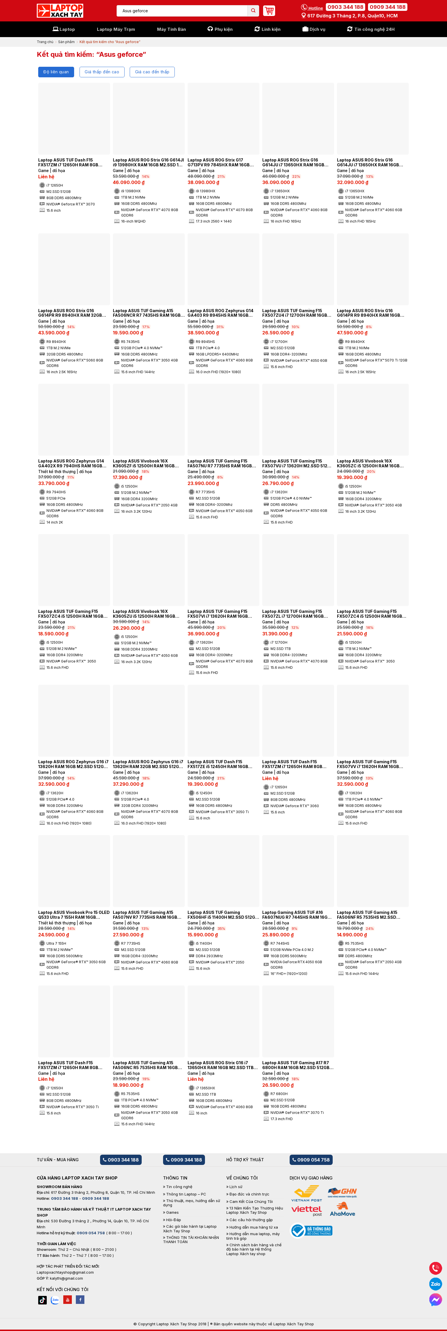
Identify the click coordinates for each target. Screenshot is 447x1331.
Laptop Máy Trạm (116, 29)
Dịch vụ (317, 29)
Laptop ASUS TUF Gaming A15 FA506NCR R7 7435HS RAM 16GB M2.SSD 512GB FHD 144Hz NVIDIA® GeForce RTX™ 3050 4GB (148, 313)
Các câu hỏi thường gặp (251, 1220)
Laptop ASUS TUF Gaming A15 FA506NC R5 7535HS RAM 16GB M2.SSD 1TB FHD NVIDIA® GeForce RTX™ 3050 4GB (148, 1065)
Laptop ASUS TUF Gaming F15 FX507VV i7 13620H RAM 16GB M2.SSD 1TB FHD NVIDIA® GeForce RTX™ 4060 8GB (372, 764)
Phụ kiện (224, 29)
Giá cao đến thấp (152, 71)
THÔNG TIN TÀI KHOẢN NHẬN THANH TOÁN (191, 1239)
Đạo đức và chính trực (249, 1194)
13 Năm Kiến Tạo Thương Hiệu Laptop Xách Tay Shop (254, 1210)
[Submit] (253, 11)
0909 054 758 (311, 1160)
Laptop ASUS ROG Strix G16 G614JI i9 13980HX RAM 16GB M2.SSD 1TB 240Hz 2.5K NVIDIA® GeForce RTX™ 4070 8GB (148, 162)
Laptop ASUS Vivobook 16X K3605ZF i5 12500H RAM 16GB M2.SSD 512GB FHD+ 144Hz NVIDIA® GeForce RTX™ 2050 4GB (147, 463)
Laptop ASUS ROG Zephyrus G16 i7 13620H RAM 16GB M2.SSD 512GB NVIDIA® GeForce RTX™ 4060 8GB (73, 764)
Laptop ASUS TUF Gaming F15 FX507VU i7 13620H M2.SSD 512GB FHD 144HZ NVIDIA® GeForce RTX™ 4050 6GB (298, 463)
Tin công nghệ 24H (374, 29)
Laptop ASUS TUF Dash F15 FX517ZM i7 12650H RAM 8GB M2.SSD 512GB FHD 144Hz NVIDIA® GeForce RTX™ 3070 (73, 162)
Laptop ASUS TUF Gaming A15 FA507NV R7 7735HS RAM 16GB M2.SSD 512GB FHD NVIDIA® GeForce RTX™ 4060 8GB (145, 915)
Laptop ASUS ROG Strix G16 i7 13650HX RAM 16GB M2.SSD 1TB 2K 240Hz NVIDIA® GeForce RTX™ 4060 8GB (222, 1065)
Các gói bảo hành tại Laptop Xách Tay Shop (190, 1228)
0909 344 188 (388, 7)
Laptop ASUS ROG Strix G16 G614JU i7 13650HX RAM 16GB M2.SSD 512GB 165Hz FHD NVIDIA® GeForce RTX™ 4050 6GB (372, 162)
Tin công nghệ (179, 1187)
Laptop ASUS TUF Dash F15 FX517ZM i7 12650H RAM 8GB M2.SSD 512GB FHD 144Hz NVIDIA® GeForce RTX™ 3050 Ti (73, 1065)
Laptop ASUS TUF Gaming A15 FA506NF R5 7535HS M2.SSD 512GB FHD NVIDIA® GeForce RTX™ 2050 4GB (372, 915)
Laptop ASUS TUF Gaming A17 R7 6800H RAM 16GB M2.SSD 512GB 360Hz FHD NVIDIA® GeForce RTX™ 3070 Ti (298, 1065)
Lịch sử (235, 1187)
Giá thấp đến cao (102, 71)
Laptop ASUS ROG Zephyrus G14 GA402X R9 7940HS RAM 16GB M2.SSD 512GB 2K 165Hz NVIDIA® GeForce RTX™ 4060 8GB (72, 463)
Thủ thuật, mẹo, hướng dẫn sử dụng (191, 1203)
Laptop (67, 29)
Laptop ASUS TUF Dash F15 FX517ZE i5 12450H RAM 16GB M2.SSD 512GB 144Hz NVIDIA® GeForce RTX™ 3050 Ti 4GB (218, 764)
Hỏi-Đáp (173, 1220)
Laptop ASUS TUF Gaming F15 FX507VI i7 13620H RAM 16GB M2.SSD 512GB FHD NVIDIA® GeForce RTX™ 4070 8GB (218, 614)
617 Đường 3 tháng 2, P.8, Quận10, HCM (349, 16)
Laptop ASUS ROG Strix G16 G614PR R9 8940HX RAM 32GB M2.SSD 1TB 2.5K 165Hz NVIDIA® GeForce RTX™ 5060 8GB (71, 313)
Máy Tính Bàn (171, 29)
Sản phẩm (66, 42)
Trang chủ (45, 42)
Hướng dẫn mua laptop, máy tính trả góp (253, 1236)
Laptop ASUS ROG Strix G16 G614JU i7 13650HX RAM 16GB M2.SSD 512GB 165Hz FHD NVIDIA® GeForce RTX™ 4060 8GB (297, 162)
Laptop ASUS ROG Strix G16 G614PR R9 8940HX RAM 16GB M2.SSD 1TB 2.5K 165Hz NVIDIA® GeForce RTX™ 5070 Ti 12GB (370, 313)
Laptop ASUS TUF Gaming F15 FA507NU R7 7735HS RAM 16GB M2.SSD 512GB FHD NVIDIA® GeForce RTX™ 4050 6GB (220, 463)
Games (172, 1212)
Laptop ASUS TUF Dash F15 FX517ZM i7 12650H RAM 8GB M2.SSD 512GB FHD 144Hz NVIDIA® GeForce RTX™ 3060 (297, 764)
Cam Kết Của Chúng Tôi (251, 1201)
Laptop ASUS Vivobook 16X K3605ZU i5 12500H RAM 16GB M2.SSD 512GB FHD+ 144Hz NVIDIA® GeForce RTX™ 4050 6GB (147, 614)
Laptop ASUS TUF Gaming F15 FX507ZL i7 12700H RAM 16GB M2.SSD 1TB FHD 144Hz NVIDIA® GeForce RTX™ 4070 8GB (295, 614)
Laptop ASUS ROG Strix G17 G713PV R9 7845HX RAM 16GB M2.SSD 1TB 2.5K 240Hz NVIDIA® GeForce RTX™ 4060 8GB (221, 162)
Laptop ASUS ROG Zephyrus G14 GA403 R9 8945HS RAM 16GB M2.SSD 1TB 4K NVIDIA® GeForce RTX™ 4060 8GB (221, 313)
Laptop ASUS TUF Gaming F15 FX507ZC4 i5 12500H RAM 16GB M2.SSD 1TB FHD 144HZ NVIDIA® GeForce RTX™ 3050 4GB (370, 614)
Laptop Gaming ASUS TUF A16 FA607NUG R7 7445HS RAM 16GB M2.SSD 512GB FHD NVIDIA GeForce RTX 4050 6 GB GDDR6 (296, 915)
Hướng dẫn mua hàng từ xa (253, 1227)
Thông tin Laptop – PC (186, 1194)
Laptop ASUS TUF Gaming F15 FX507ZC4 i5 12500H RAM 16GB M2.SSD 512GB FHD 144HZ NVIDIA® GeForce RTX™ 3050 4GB (74, 614)
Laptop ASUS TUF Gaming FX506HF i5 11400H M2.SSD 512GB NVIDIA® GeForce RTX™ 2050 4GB (223, 915)
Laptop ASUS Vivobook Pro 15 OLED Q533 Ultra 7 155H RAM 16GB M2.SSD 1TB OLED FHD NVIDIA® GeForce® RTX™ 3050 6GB (74, 915)
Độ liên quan (56, 71)
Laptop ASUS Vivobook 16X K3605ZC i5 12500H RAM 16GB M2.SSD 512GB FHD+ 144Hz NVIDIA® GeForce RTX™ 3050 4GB (371, 463)
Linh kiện (271, 29)
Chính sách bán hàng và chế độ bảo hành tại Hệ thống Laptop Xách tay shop (254, 1249)
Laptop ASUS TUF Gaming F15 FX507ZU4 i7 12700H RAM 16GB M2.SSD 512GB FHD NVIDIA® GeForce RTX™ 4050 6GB (294, 313)
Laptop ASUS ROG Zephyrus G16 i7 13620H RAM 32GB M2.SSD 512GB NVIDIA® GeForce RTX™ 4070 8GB (148, 764)
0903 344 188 (345, 7)
